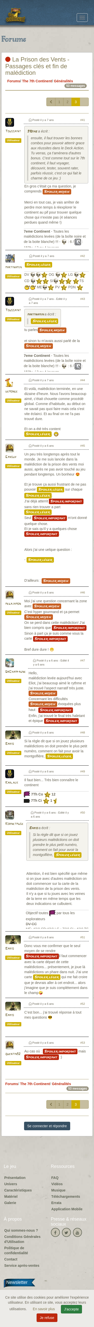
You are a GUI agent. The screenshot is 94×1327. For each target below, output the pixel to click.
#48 (82, 732)
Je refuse (47, 1318)
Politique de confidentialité (16, 1250)
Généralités (63, 81)
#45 (82, 445)
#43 (82, 298)
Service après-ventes (21, 1266)
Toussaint (13, 131)
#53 (82, 1042)
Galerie (10, 1203)
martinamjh (13, 267)
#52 (82, 1003)
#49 (82, 771)
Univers (10, 1184)
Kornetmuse (14, 824)
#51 (82, 937)
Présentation (15, 1178)
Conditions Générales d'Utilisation (22, 1239)
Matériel (11, 1197)
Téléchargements (65, 1197)
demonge (11, 391)
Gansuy (10, 457)
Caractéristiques (18, 1190)
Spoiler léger (38, 264)
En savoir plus (44, 1309)
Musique (58, 1190)
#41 (82, 119)
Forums (13, 81)
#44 (82, 380)
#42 (82, 255)
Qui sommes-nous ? (21, 1230)
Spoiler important (66, 501)
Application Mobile (66, 1209)
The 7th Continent (37, 81)
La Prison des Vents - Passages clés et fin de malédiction (37, 66)
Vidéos (57, 1184)
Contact (10, 1259)
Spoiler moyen (56, 191)
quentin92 (12, 1054)
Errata (56, 1203)
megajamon (13, 604)
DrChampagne (15, 672)
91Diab (32, 132)
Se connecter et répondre (47, 1126)
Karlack (11, 783)
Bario (9, 744)
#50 (82, 812)
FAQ (55, 1178)
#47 (82, 660)
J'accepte (71, 1309)
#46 (82, 592)
